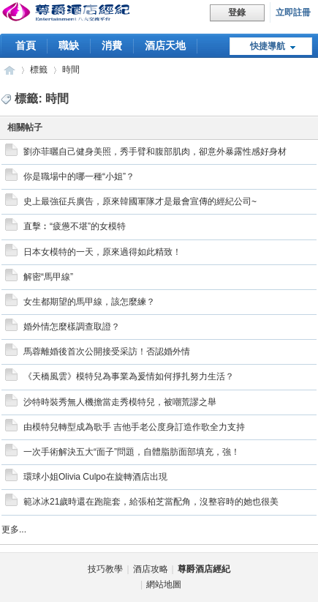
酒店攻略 (150, 569)
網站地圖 (163, 584)
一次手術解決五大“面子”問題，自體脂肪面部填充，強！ (131, 452)
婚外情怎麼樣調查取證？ (71, 327)
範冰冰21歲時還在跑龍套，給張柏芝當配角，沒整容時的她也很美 (151, 502)
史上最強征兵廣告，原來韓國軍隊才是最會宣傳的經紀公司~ (140, 201)
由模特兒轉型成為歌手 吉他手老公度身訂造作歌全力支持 (134, 427)
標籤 (39, 69)
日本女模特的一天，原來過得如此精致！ (102, 252)
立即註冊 (293, 12)
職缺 (68, 45)
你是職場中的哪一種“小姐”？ (79, 176)
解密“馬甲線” (48, 277)
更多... (13, 529)
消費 (112, 45)
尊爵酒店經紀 (9, 70)
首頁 (25, 45)
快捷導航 (267, 46)
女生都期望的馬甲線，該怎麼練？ (89, 302)
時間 (71, 69)
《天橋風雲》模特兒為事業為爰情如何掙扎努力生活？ (128, 376)
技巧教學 (105, 569)
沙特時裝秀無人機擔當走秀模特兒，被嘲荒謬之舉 (119, 402)
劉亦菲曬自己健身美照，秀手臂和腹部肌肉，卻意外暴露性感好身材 (155, 151)
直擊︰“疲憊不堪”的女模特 (74, 226)
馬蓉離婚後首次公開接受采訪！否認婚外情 (106, 351)
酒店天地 (165, 45)
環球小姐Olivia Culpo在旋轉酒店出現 (95, 477)
